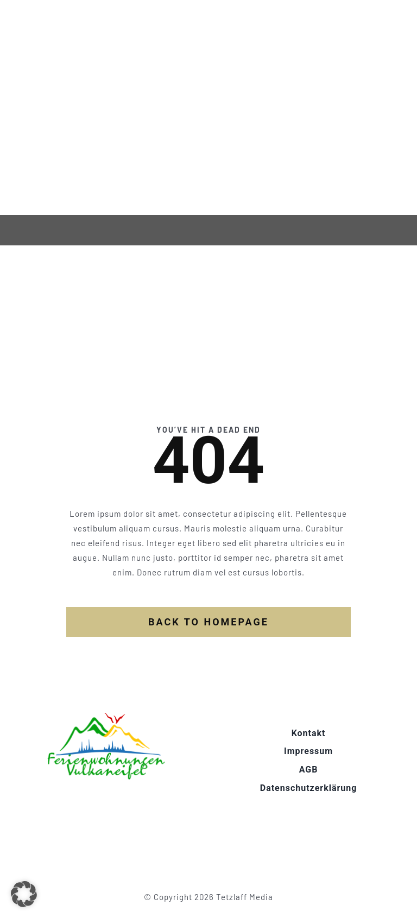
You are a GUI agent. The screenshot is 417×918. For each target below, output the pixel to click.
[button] (24, 894)
